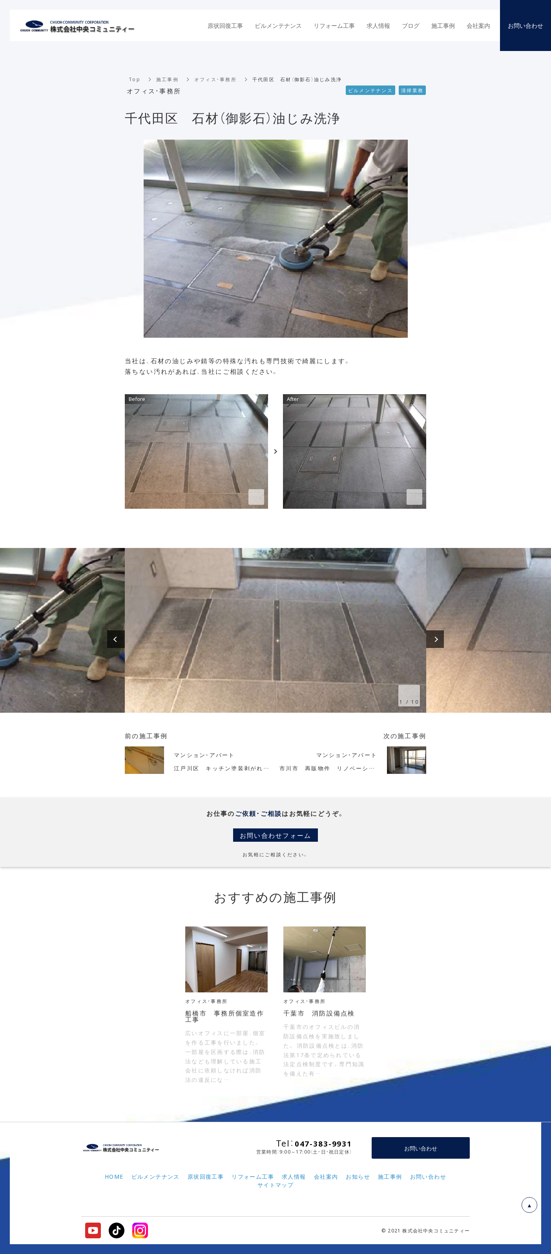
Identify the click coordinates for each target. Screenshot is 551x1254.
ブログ (411, 25)
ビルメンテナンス (278, 25)
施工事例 (167, 79)
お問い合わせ (420, 1148)
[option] (275, 630)
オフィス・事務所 (215, 79)
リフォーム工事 (334, 25)
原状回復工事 (225, 25)
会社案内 (478, 25)
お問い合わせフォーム (276, 835)
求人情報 (378, 25)
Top (134, 79)
